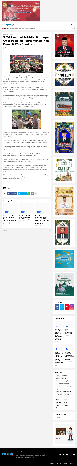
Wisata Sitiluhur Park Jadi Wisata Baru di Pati (22, 28)
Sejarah (65, 402)
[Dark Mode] (71, 24)
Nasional (65, 389)
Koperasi (58, 389)
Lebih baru (5, 230)
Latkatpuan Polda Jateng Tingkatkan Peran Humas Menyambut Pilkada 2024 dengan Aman (9, 219)
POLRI (11, 34)
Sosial (57, 405)
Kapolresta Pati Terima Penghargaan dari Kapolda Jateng (26, 217)
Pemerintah (59, 394)
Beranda (5, 34)
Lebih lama (47, 230)
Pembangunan (67, 391)
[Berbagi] (48, 48)
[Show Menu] (2, 24)
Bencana (64, 375)
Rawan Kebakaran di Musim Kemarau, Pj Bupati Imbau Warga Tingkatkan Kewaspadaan (59, 357)
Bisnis (57, 378)
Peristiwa (66, 397)
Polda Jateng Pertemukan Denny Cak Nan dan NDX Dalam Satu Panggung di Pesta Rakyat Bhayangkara (42, 219)
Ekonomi (58, 381)
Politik (65, 399)
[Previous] (72, 28)
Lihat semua (46, 200)
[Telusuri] (75, 24)
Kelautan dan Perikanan (62, 383)
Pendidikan (68, 394)
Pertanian (58, 399)
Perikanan (58, 397)
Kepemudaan (59, 386)
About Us (58, 463)
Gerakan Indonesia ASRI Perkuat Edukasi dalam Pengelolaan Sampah (69, 356)
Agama (58, 375)
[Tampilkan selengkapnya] (35, 193)
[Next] (74, 28)
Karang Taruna (67, 381)
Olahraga (58, 391)
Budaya (63, 378)
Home (52, 463)
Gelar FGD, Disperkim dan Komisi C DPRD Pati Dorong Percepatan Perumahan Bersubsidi (59, 334)
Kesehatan (68, 386)
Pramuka (58, 402)
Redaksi (65, 463)
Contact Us (72, 463)
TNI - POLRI (64, 405)
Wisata (58, 408)
